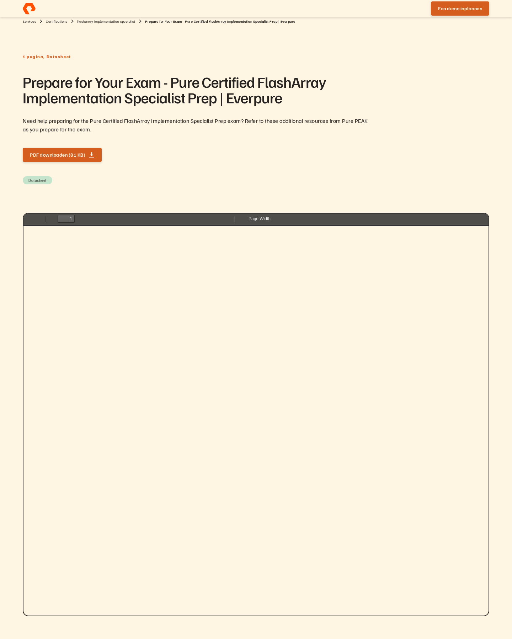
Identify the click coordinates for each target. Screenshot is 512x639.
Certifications (56, 21)
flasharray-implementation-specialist (106, 21)
